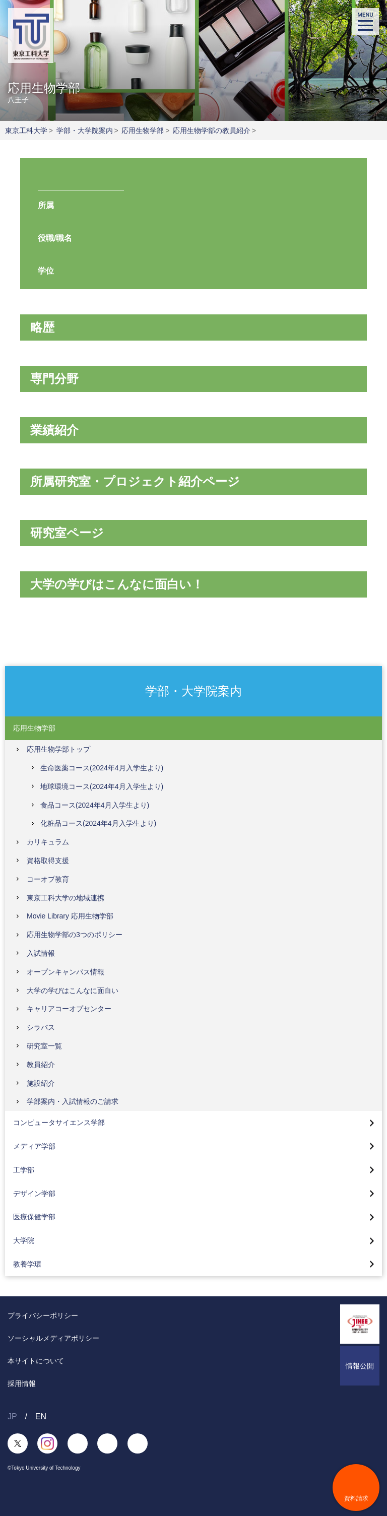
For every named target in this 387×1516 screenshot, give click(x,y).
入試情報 (41, 953)
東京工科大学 (26, 130)
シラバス (41, 1027)
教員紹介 (41, 1065)
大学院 (23, 1240)
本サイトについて (36, 1361)
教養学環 (27, 1264)
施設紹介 (41, 1083)
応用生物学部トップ (58, 749)
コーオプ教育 (48, 879)
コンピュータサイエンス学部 (59, 1122)
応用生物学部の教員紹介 (211, 130)
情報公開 (360, 1366)
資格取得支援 (48, 860)
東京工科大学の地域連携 (65, 898)
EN (40, 1416)
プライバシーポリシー (43, 1315)
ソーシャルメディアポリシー (53, 1338)
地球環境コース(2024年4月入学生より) (101, 786)
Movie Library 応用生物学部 (70, 916)
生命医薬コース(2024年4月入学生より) (101, 768)
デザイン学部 (34, 1194)
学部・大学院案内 (84, 130)
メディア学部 (34, 1146)
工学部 (23, 1170)
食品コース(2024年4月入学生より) (94, 805)
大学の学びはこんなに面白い (72, 990)
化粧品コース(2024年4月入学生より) (98, 823)
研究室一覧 (44, 1046)
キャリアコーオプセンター (69, 1009)
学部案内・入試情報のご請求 (72, 1101)
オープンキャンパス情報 (65, 972)
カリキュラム (48, 842)
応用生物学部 (142, 130)
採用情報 (22, 1383)
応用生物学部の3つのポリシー (74, 935)
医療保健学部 (34, 1217)
